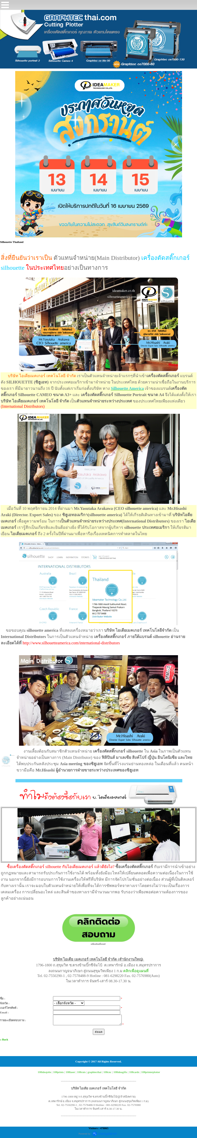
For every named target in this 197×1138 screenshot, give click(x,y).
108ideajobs (44, 1072)
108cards (134, 1072)
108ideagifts (120, 1072)
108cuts (81, 1072)
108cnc (107, 1072)
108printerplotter (150, 1072)
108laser (70, 1072)
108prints (58, 1072)
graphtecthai (94, 1072)
